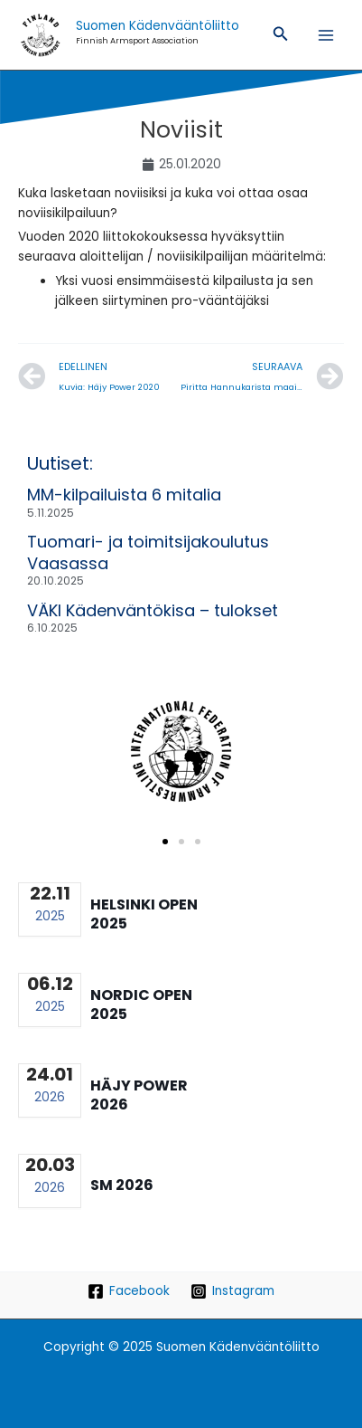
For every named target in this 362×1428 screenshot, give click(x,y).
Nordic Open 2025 (141, 1004)
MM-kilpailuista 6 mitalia (124, 494)
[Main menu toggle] (326, 34)
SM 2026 (121, 1185)
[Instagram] (233, 1291)
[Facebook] (129, 1291)
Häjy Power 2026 (139, 1095)
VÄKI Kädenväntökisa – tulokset (152, 610)
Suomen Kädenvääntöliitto (157, 25)
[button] (281, 35)
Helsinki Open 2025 (144, 914)
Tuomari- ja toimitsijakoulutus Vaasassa (148, 552)
